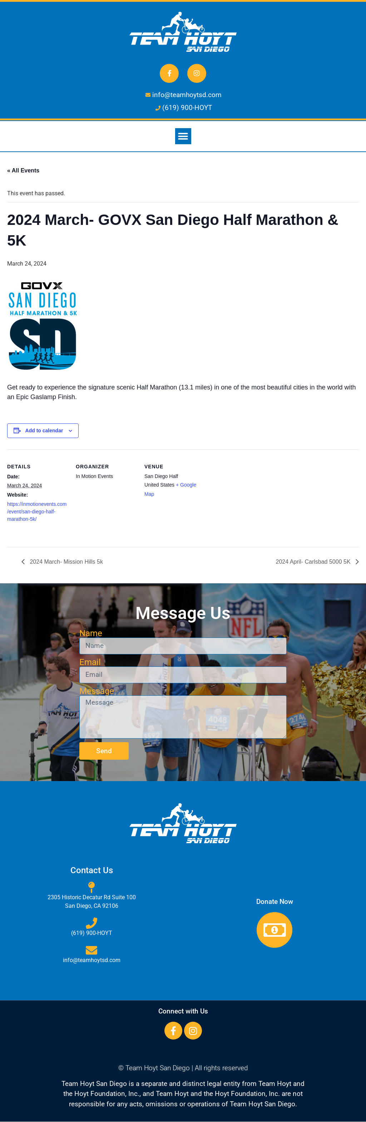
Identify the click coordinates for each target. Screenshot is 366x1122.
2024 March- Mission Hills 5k (65, 562)
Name (90, 633)
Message (96, 691)
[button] (183, 137)
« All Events (23, 171)
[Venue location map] (250, 498)
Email (90, 662)
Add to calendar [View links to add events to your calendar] (44, 431)
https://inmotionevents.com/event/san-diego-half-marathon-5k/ (37, 512)
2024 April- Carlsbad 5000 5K (314, 562)
